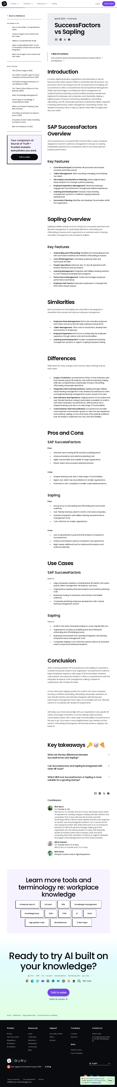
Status (52, 1037)
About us (74, 1037)
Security (52, 1040)
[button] (15, 3)
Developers (32, 1043)
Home (9, 1015)
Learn (30, 1034)
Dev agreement (29, 1079)
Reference (17, 1015)
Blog (29, 1050)
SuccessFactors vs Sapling (47, 1015)
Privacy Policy (96, 1082)
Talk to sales (108, 4)
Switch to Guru (76, 1050)
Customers (32, 1037)
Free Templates (76, 1053)
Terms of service (13, 1079)
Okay (110, 1080)
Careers (74, 1034)
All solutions (11, 1047)
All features (11, 1043)
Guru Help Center (56, 1034)
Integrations (11, 1040)
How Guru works (13, 1037)
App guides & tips (29, 1015)
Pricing (54, 4)
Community (32, 1047)
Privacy (41, 1079)
